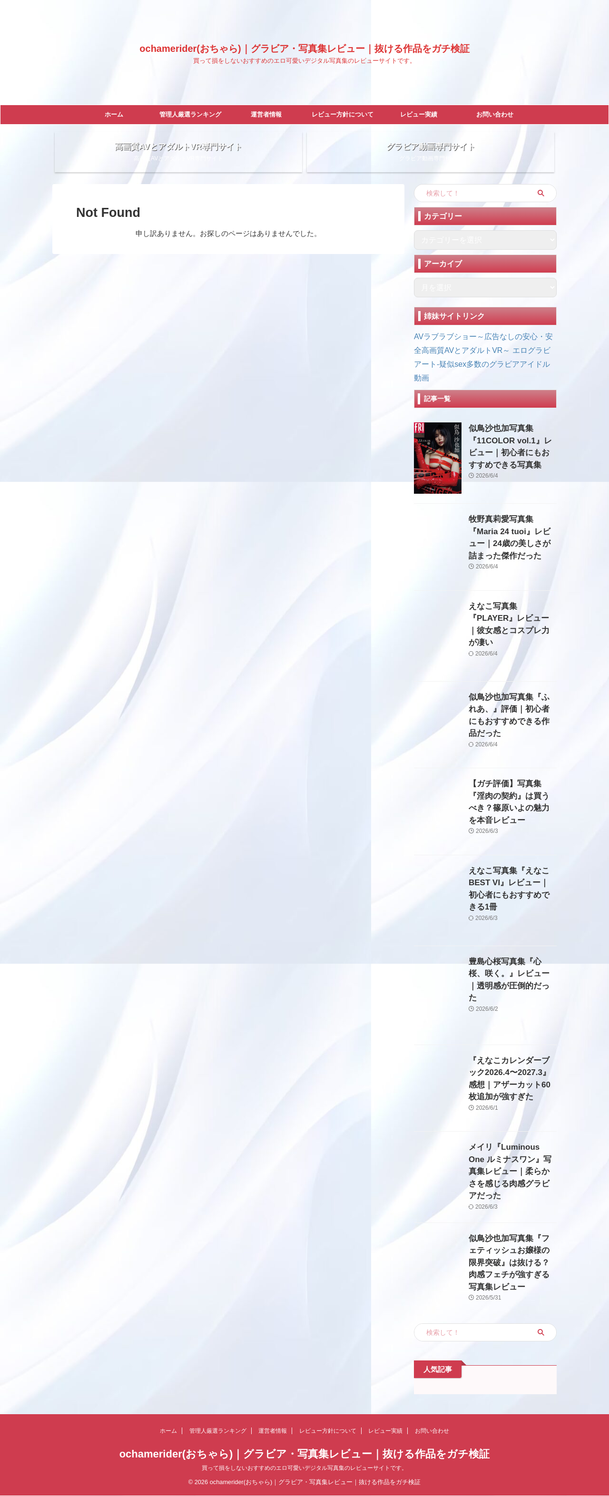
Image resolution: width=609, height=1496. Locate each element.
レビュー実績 (418, 114)
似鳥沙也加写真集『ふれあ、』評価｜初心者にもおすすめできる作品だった (512, 714)
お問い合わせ (494, 114)
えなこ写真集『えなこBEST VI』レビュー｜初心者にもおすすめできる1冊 (512, 887)
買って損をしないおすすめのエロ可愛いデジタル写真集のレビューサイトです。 (304, 1468)
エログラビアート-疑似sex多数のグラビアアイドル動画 (482, 371)
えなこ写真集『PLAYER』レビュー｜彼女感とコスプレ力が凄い (512, 623)
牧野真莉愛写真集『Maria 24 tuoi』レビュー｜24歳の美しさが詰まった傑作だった (512, 536)
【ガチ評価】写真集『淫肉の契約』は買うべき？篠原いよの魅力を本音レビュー (512, 800)
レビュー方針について (342, 114)
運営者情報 (266, 114)
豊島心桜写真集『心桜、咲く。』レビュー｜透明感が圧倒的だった (512, 978)
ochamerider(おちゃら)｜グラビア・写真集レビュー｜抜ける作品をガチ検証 (304, 48)
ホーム (114, 114)
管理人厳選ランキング (190, 114)
